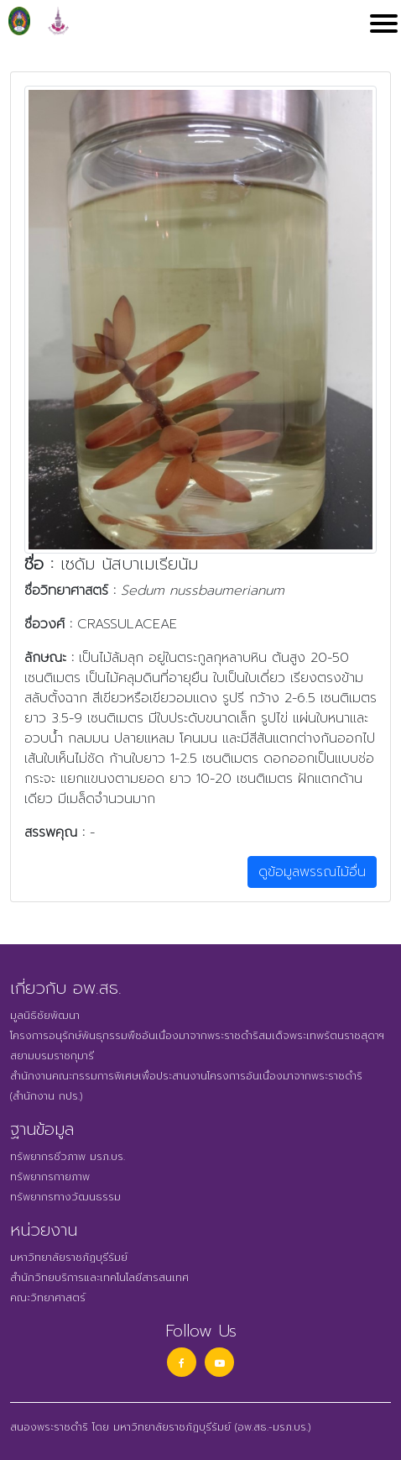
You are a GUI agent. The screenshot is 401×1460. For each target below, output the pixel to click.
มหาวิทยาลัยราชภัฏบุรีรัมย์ (69, 1257)
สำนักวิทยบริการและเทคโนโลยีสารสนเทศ (99, 1277)
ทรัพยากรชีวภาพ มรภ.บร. (67, 1156)
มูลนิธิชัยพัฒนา (45, 1015)
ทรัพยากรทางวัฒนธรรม (65, 1197)
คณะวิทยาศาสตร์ (48, 1297)
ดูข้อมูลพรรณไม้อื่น (312, 872)
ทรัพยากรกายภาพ (50, 1176)
